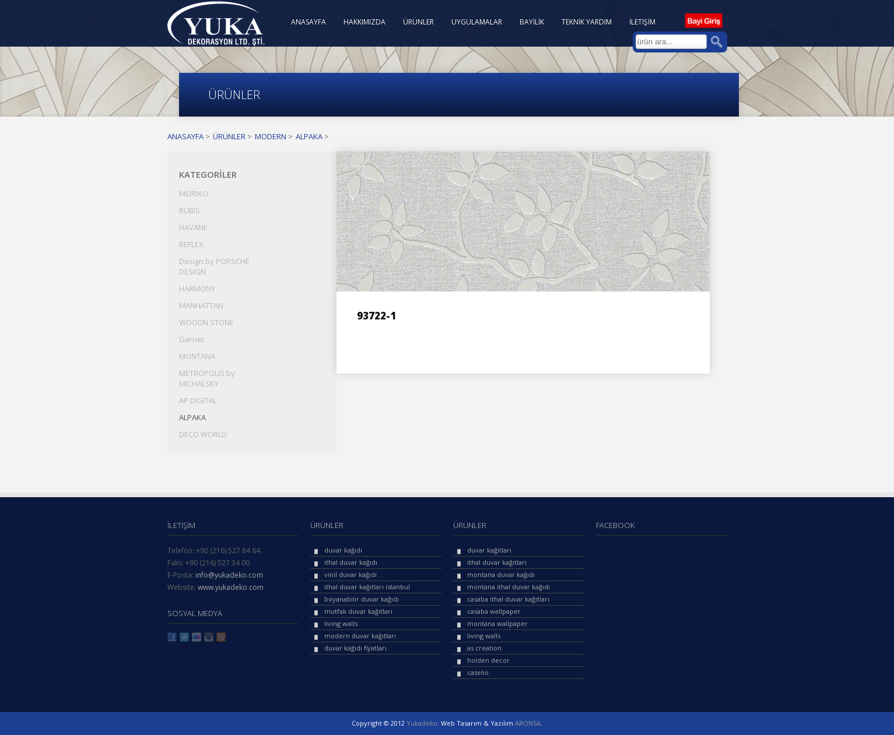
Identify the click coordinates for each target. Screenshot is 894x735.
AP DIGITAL (198, 400)
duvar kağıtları (489, 550)
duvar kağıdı (343, 550)
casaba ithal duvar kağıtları (508, 599)
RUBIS (189, 210)
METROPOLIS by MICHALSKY (207, 378)
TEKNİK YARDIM (587, 22)
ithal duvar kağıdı (350, 562)
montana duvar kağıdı (501, 574)
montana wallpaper (497, 623)
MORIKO (193, 193)
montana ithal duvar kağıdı (508, 586)
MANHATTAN (201, 305)
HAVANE (193, 227)
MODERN (270, 136)
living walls (340, 623)
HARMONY (197, 288)
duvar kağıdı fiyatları (355, 647)
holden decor (488, 660)
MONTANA (197, 356)
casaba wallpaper (494, 611)
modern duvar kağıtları (360, 635)
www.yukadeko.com (231, 587)
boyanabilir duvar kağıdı (361, 599)
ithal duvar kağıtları (497, 562)
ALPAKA (309, 136)
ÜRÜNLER (418, 22)
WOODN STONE (206, 322)
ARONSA (528, 723)
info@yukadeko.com (229, 575)
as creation (484, 647)
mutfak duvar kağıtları (358, 611)
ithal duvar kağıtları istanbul (367, 586)
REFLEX (191, 244)
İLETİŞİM (642, 22)
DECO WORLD (203, 434)
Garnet (191, 339)
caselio (478, 672)
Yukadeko (421, 723)
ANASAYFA (308, 22)
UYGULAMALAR (476, 22)
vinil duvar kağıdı (350, 574)
